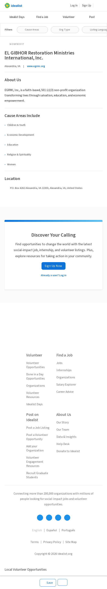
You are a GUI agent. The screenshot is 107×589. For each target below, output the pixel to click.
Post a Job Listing (37, 428)
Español (51, 530)
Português (68, 530)
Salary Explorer (66, 385)
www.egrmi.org (36, 66)
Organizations (35, 386)
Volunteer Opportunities (35, 365)
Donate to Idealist (68, 451)
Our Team (62, 430)
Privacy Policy (52, 542)
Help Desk (62, 444)
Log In (74, 6)
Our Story (62, 422)
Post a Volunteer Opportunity (37, 437)
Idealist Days (17, 17)
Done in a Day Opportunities (35, 376)
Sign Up (86, 6)
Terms (34, 542)
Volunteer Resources (32, 395)
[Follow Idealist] (40, 518)
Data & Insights (66, 437)
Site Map (71, 542)
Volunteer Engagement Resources (34, 462)
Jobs (59, 363)
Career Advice (65, 392)
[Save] (48, 583)
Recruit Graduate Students (37, 475)
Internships (64, 370)
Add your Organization (35, 448)
